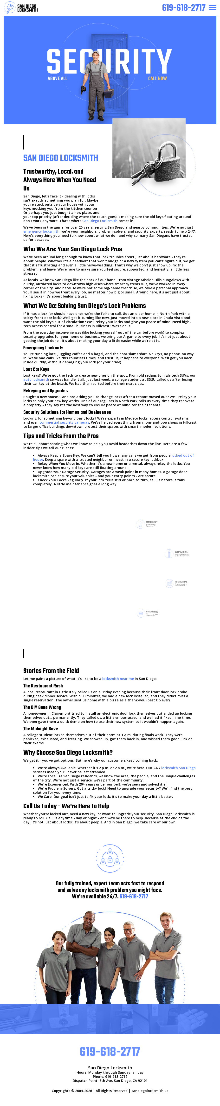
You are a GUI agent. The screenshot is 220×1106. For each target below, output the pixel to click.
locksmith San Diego (178, 768)
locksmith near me (118, 678)
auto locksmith (36, 379)
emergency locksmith (41, 231)
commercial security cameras (64, 422)
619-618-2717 (134, 897)
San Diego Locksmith (99, 220)
